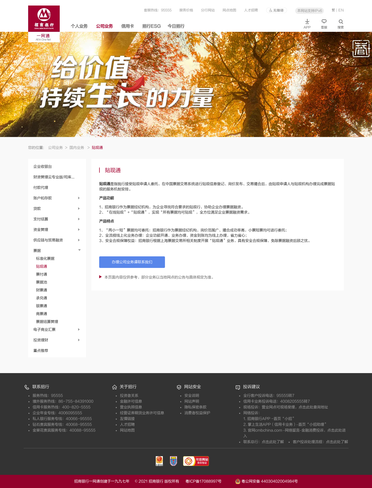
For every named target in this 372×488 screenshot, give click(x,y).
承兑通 (41, 298)
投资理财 (40, 340)
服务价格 (186, 10)
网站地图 (127, 430)
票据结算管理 (47, 321)
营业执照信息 (131, 407)
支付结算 (40, 219)
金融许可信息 (131, 401)
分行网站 (208, 10)
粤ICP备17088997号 (209, 481)
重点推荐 (40, 350)
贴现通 (41, 266)
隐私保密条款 (195, 407)
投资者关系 (129, 395)
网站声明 (191, 401)
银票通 (41, 306)
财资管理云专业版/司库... (53, 177)
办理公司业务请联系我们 (132, 262)
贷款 (37, 208)
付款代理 (40, 187)
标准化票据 (45, 258)
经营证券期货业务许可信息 (142, 413)
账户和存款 (42, 198)
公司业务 (104, 26)
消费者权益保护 (197, 413)
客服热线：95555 (158, 10)
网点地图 (229, 10)
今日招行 (176, 26)
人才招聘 (251, 10)
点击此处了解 (273, 442)
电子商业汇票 (44, 329)
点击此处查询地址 (313, 407)
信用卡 (127, 26)
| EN (340, 10)
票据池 (41, 282)
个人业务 (79, 26)
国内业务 (79, 147)
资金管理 (40, 229)
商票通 (41, 314)
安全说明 (191, 395)
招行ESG (151, 26)
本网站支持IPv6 (309, 11)
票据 (37, 250)
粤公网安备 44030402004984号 (266, 481)
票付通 (41, 274)
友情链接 (127, 418)
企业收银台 (42, 166)
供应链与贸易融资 (48, 240)
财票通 (41, 290)
